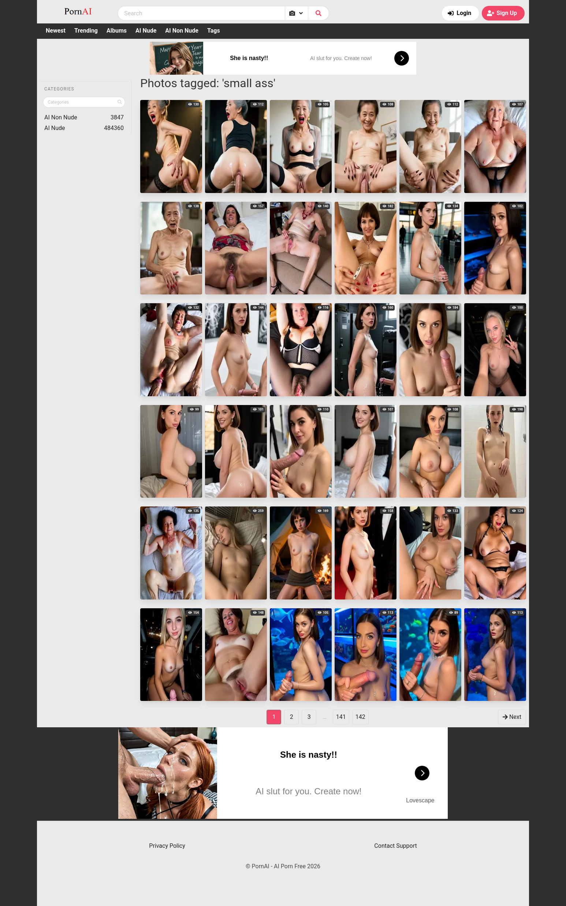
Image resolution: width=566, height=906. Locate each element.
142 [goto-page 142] (360, 716)
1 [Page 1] (274, 716)
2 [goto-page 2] (291, 716)
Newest (56, 30)
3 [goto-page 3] (309, 716)
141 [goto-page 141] (341, 716)
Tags (213, 30)
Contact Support (395, 845)
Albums (117, 30)
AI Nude (145, 30)
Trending (86, 30)
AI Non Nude (181, 30)
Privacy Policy (167, 845)
